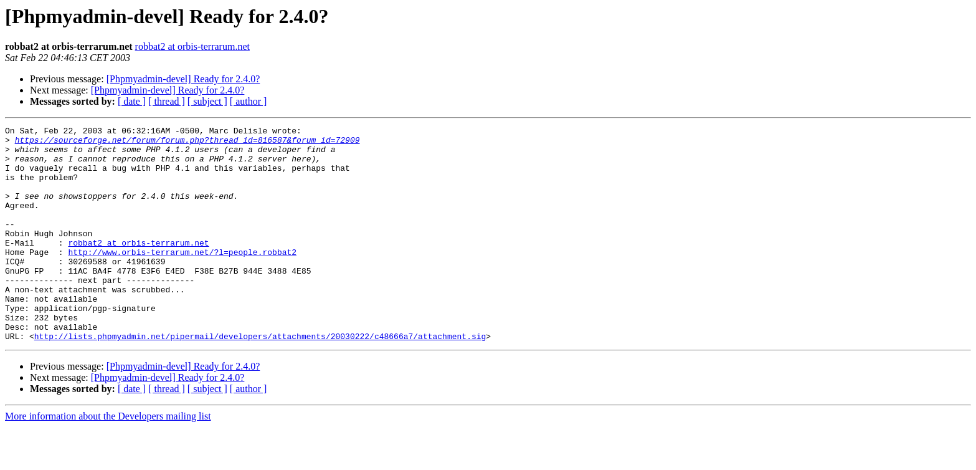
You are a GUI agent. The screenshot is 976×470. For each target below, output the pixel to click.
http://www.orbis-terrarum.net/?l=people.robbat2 (182, 278)
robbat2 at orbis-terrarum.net (192, 46)
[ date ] (132, 101)
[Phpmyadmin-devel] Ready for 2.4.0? (183, 79)
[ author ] (248, 101)
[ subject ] (207, 101)
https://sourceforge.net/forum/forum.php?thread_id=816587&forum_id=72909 (187, 143)
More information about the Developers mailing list (108, 459)
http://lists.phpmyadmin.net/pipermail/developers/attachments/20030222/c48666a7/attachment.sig (260, 379)
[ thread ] (166, 101)
